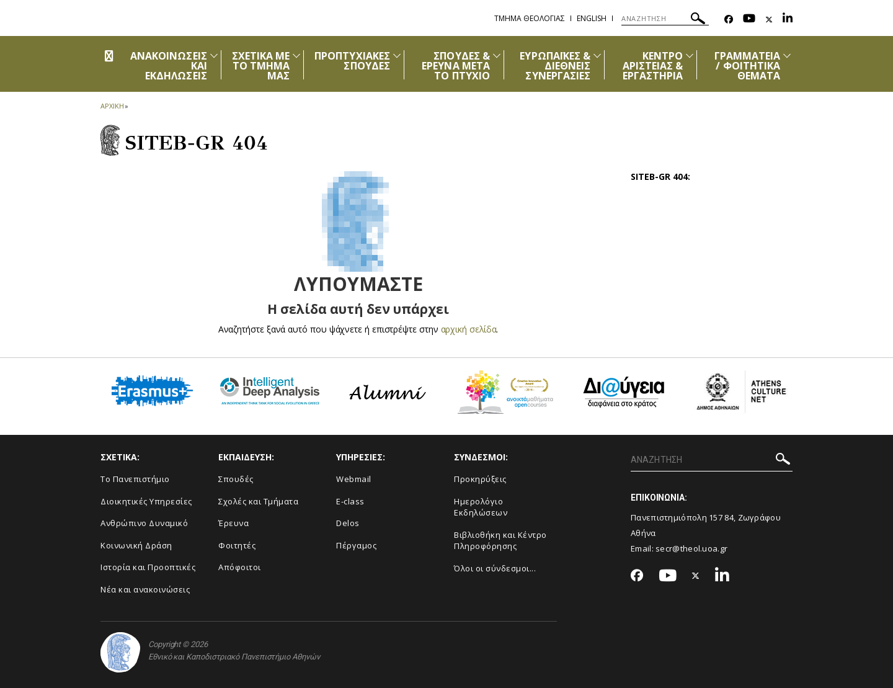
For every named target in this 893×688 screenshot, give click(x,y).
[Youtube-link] (749, 19)
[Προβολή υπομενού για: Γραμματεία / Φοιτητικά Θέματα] (787, 55)
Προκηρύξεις (480, 479)
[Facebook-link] (728, 19)
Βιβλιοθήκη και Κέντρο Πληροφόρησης (500, 540)
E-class (350, 501)
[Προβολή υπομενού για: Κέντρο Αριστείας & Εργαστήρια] (689, 55)
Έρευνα (233, 523)
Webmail (353, 479)
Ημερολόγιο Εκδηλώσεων (480, 507)
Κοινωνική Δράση (136, 545)
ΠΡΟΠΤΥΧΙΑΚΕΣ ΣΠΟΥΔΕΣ (352, 61)
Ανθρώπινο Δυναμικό (144, 523)
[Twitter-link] (769, 19)
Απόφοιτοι (239, 567)
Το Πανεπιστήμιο (135, 479)
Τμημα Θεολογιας (529, 18)
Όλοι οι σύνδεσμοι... (495, 568)
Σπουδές (236, 479)
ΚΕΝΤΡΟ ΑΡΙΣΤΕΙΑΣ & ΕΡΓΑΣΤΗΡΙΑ (653, 66)
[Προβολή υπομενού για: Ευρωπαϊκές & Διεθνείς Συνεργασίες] (597, 55)
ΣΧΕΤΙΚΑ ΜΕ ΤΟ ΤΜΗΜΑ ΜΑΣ (261, 66)
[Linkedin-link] (788, 19)
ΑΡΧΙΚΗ (111, 105)
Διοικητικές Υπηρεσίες (146, 501)
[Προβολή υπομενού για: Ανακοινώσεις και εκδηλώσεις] (214, 55)
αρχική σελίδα (468, 329)
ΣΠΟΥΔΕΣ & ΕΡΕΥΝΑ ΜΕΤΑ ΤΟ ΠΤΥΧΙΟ (456, 66)
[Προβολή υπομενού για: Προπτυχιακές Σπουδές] (397, 55)
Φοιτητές (236, 545)
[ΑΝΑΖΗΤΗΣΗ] (665, 18)
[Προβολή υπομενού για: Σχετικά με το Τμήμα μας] (296, 55)
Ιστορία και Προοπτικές (147, 567)
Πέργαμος (356, 545)
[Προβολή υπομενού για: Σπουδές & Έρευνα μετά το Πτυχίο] (497, 55)
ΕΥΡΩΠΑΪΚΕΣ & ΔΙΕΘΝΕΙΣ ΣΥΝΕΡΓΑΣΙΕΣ (555, 66)
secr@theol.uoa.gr (691, 548)
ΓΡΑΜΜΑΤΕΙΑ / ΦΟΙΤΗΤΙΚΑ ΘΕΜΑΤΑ (747, 66)
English (591, 18)
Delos (348, 523)
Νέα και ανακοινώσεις (145, 589)
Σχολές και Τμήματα (258, 501)
